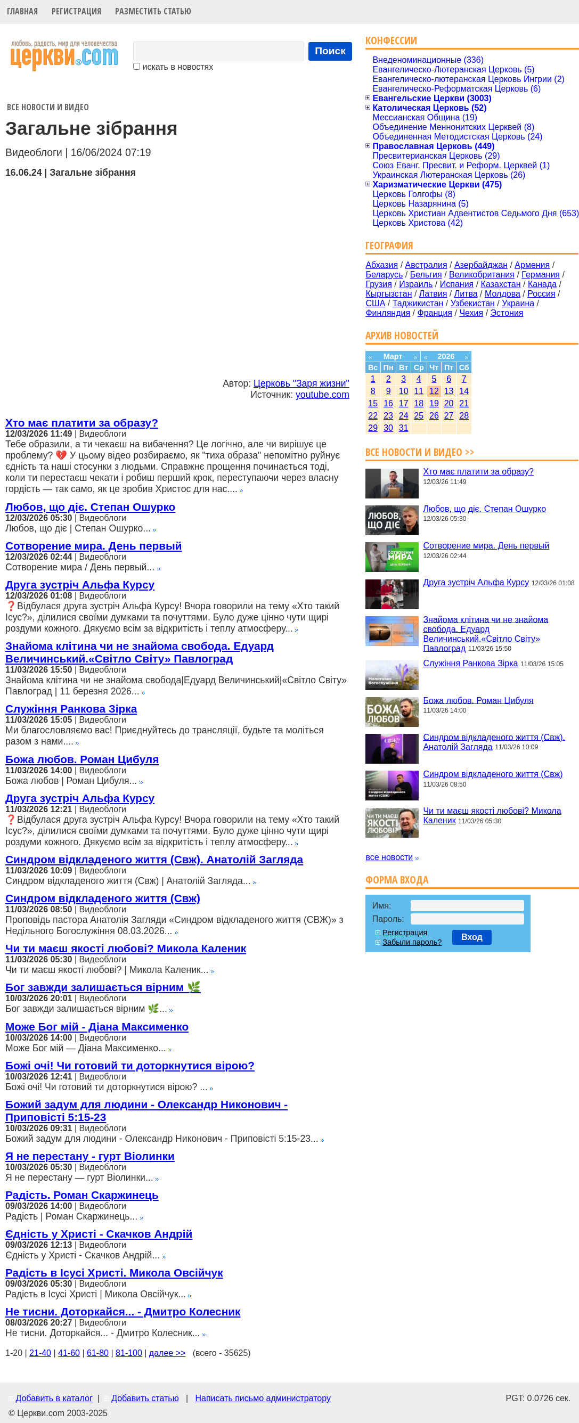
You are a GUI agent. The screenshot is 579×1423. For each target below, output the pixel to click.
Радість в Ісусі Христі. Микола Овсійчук (114, 1272)
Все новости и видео (48, 107)
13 (449, 391)
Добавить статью (145, 1398)
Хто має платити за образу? (81, 422)
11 (418, 391)
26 (434, 415)
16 (388, 403)
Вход (472, 937)
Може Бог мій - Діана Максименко (97, 1026)
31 (404, 427)
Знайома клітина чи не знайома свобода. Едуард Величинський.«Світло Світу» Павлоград (139, 652)
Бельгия (426, 274)
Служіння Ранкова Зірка (71, 708)
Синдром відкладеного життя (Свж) (102, 898)
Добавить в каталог (53, 1398)
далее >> (167, 1352)
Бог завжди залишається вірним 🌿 (103, 987)
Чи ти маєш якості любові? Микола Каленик (125, 948)
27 (449, 415)
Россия (541, 293)
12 (434, 391)
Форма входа (396, 879)
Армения (532, 264)
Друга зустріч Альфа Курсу (79, 584)
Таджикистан (418, 303)
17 (404, 403)
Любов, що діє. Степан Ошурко (90, 507)
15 (373, 403)
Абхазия (381, 264)
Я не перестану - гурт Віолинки (90, 1156)
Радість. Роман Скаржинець (82, 1195)
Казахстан (501, 284)
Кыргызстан (388, 293)
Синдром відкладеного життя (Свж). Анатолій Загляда (154, 859)
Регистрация (76, 11)
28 (464, 415)
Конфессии (391, 40)
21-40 (40, 1352)
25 (418, 415)
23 (388, 415)
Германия (540, 274)
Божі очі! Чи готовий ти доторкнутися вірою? (130, 1065)
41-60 (69, 1352)
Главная (22, 11)
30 (388, 427)
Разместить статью (153, 11)
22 (373, 415)
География (389, 245)
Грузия (378, 284)
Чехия (471, 312)
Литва (466, 293)
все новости (389, 857)
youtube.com (322, 394)
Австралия (426, 264)
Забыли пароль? (412, 942)
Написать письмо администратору (262, 1398)
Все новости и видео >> (420, 452)
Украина (518, 303)
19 (434, 403)
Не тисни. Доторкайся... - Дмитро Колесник (122, 1311)
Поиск (330, 50)
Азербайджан (481, 264)
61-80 (98, 1352)
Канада (542, 284)
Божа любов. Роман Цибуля (82, 759)
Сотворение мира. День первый (93, 545)
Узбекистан (473, 303)
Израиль (416, 284)
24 (404, 415)
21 (464, 403)
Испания (457, 284)
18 (418, 403)
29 (373, 427)
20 (449, 403)
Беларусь (384, 274)
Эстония (507, 312)
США (375, 303)
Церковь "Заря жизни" (301, 383)
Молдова (502, 293)
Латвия (433, 293)
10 (404, 391)
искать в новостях (173, 66)
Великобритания (482, 274)
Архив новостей (401, 335)
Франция (434, 312)
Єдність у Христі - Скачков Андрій (98, 1234)
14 (464, 391)
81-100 (129, 1352)
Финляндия (387, 312)
